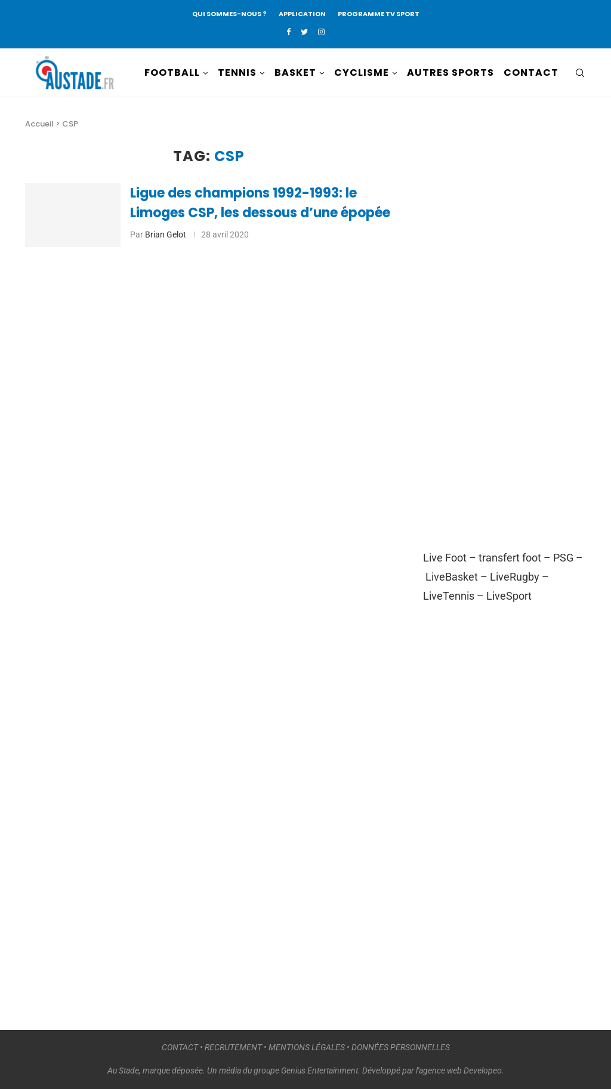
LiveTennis (448, 596)
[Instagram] (321, 31)
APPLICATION (302, 13)
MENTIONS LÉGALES (307, 1047)
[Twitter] (304, 31)
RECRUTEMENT (233, 1047)
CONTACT (531, 72)
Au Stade (123, 1070)
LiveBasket (451, 576)
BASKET (295, 72)
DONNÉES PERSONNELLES (400, 1047)
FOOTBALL (172, 72)
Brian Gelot (165, 234)
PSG (563, 557)
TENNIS (237, 72)
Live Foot (445, 557)
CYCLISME (361, 72)
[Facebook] (288, 31)
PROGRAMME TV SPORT (378, 13)
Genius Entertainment (319, 1070)
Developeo (483, 1070)
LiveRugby (514, 576)
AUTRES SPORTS (450, 72)
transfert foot (510, 557)
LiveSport (509, 596)
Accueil (39, 123)
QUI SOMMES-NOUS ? (229, 13)
